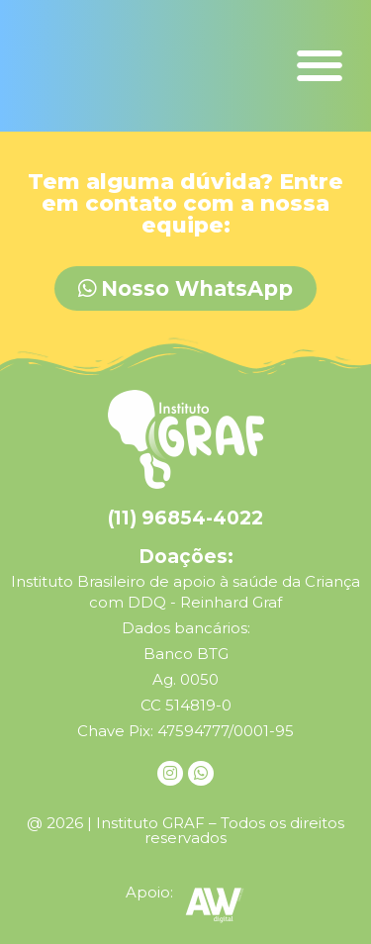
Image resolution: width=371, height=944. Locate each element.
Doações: (186, 556)
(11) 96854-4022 (185, 518)
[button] (319, 66)
